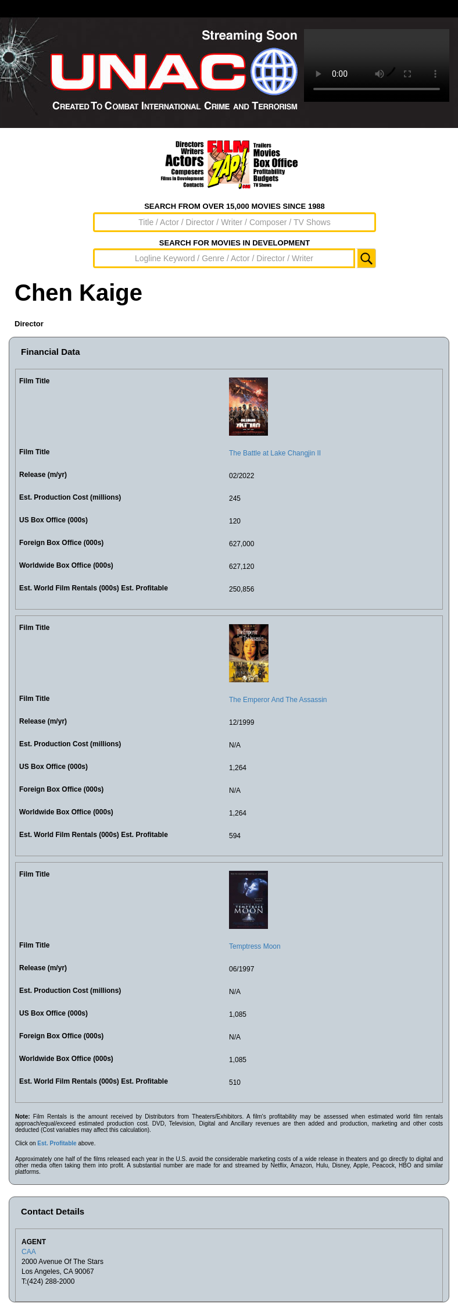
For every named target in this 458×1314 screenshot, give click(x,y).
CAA (29, 1252)
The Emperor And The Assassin (278, 700)
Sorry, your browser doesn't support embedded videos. (376, 65)
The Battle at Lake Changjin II (275, 453)
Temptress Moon (255, 946)
